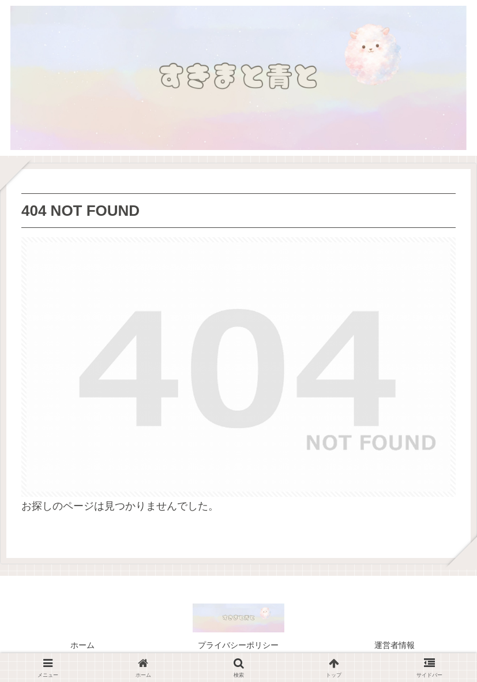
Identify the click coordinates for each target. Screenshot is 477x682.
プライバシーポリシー (238, 645)
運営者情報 (394, 645)
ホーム (82, 645)
